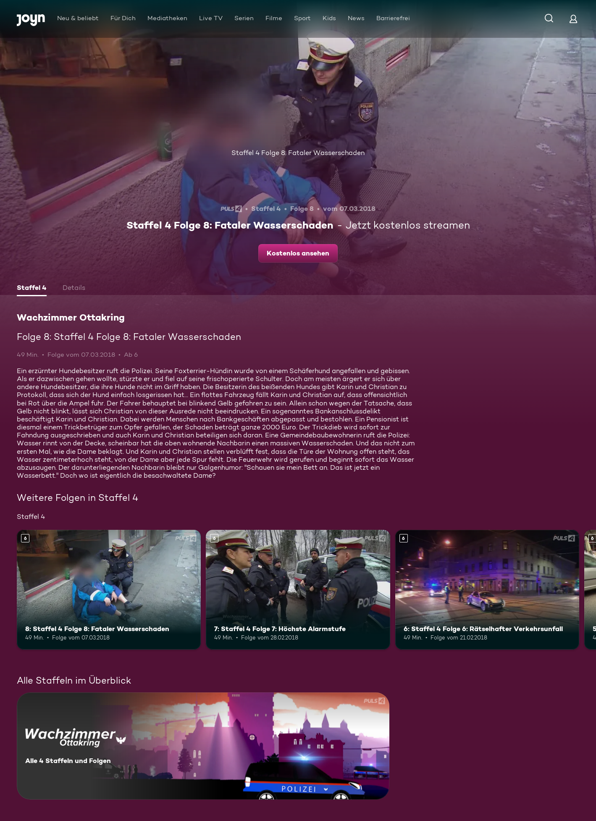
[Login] (573, 18)
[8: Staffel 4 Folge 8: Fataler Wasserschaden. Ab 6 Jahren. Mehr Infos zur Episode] (109, 590)
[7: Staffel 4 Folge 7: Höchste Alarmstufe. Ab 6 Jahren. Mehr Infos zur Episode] (298, 590)
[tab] (31, 288)
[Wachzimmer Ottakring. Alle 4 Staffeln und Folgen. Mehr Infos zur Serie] (203, 746)
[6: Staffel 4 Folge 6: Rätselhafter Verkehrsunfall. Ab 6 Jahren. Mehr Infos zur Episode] (487, 590)
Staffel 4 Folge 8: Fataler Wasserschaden (298, 153)
